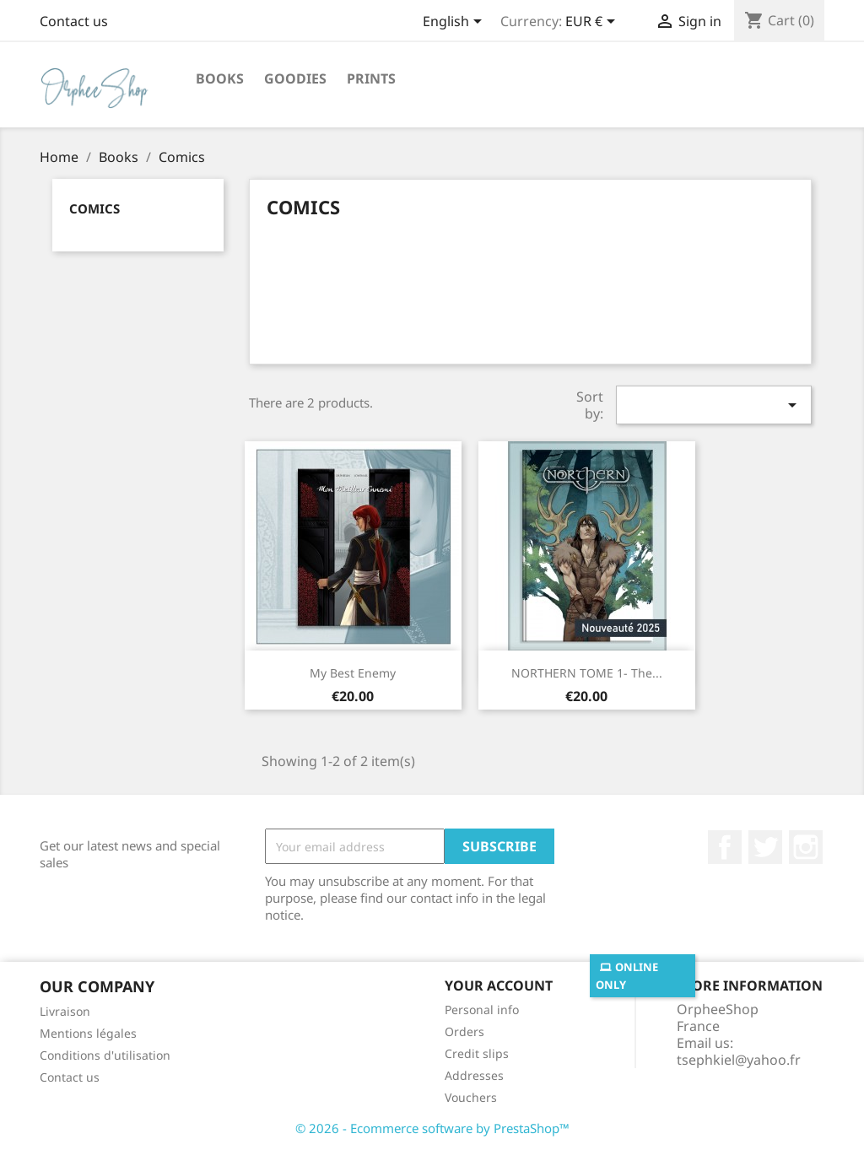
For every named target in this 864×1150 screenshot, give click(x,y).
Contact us (74, 21)
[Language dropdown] (455, 23)
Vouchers (471, 1097)
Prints (371, 78)
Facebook (725, 847)
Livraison (65, 1011)
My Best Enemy (353, 673)
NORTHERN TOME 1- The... (586, 673)
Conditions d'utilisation (105, 1055)
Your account (499, 985)
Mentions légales (88, 1033)
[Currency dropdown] (593, 23)
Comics (94, 208)
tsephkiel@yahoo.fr (739, 1059)
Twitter (765, 847)
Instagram (806, 847)
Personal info (482, 1010)
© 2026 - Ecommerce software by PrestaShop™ (432, 1128)
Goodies (295, 78)
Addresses (474, 1075)
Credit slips (477, 1053)
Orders (464, 1031)
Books (220, 78)
